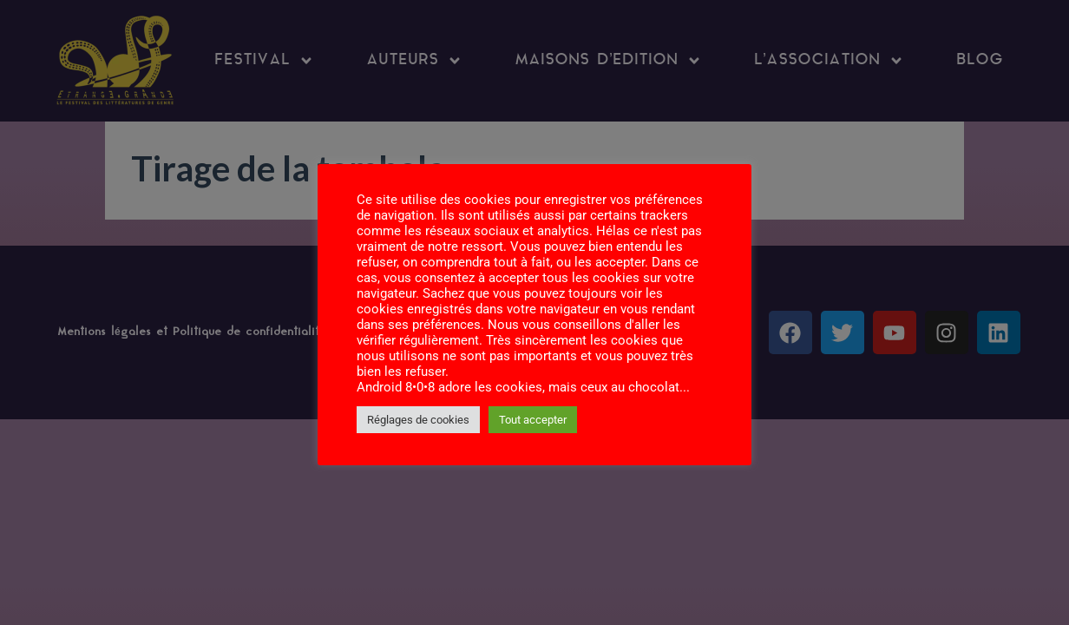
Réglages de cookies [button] (418, 419)
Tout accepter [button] (533, 419)
